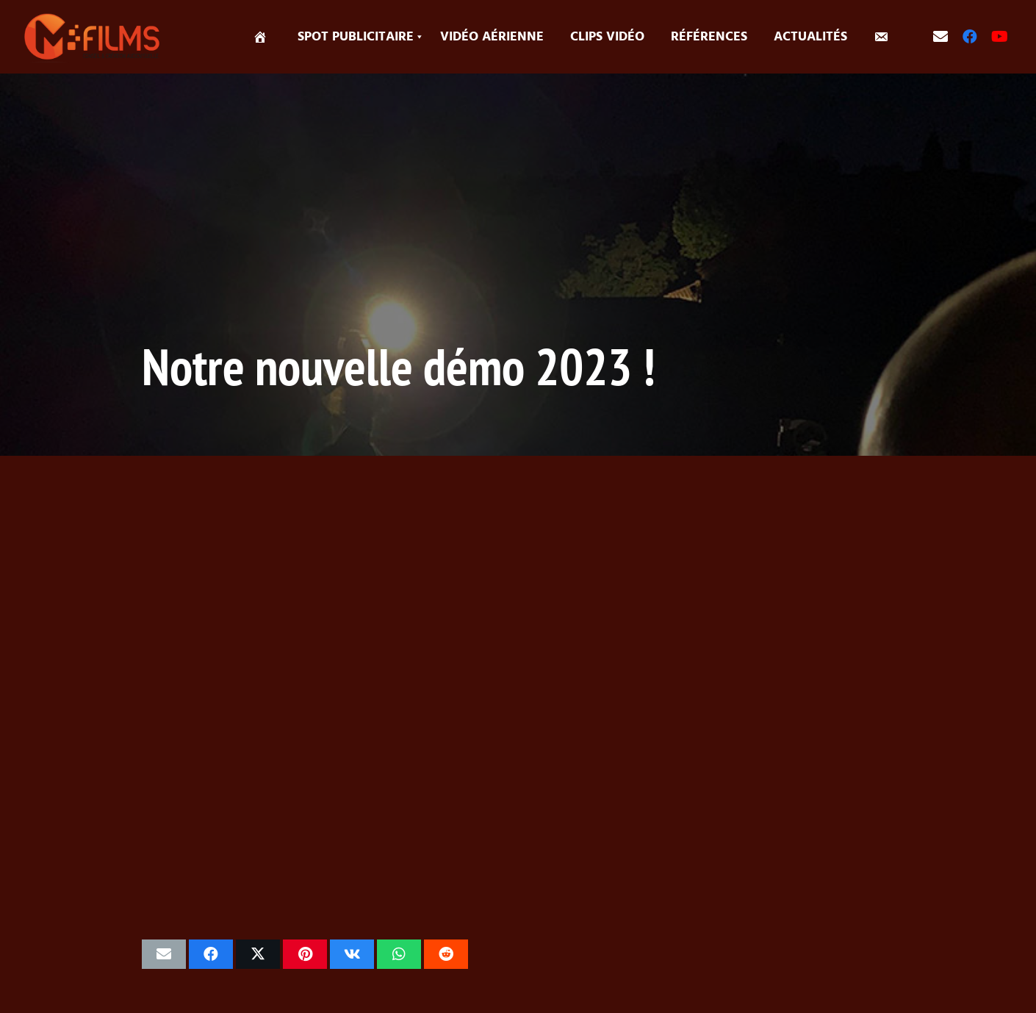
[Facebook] (970, 36)
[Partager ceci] (211, 954)
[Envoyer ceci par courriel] (164, 954)
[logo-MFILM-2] (93, 36)
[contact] (940, 36)
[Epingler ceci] (305, 954)
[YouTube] (999, 36)
